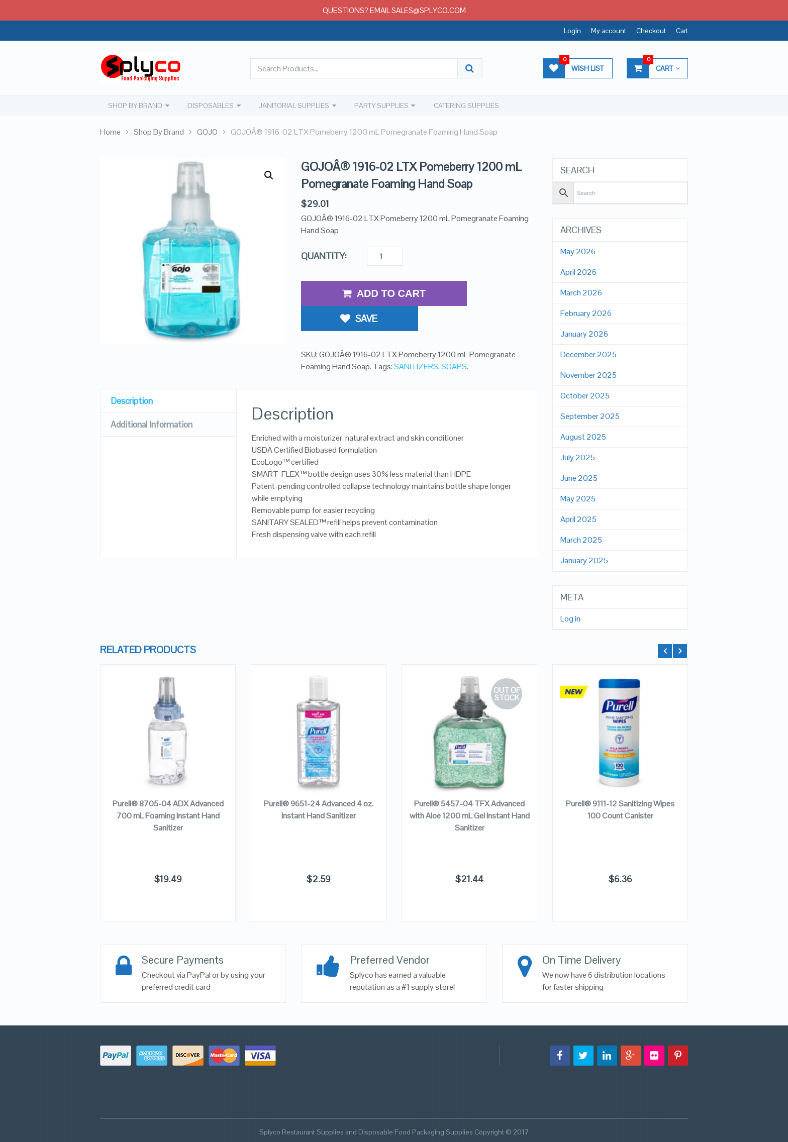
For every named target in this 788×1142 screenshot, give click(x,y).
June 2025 (579, 478)
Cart (682, 30)
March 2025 (581, 540)
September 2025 (590, 416)
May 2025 (578, 498)
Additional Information (155, 405)
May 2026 (578, 251)
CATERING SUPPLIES (463, 105)
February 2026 (586, 313)
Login (572, 30)
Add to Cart (384, 292)
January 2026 (584, 334)
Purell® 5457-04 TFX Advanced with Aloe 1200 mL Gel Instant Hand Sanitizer (470, 815)
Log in (570, 618)
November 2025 (588, 375)
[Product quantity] (385, 255)
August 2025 (583, 437)
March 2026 (581, 292)
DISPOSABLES (209, 105)
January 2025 (584, 560)
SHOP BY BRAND (134, 105)
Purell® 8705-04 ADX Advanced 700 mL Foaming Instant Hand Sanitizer (168, 815)
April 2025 (578, 519)
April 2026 (578, 272)
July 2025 (577, 457)
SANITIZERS (416, 339)
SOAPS (454, 339)
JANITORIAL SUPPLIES (292, 105)
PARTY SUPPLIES (379, 105)
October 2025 (585, 395)
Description (133, 381)
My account (608, 30)
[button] (269, 175)
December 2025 (588, 354)
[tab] (168, 382)
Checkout (651, 30)
